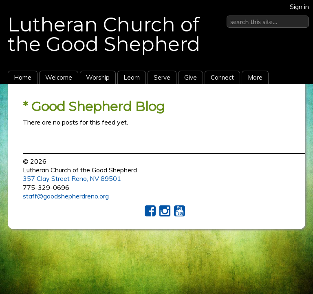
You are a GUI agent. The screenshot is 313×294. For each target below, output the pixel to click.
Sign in (299, 6)
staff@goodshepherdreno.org (66, 196)
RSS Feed (283, 102)
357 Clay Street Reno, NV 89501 (72, 178)
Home (22, 77)
